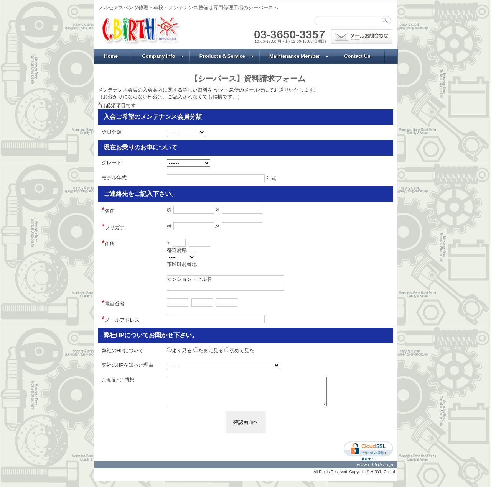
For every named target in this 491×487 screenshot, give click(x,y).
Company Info (163, 56)
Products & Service (226, 56)
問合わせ (361, 36)
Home (111, 56)
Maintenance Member (299, 56)
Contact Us (357, 56)
